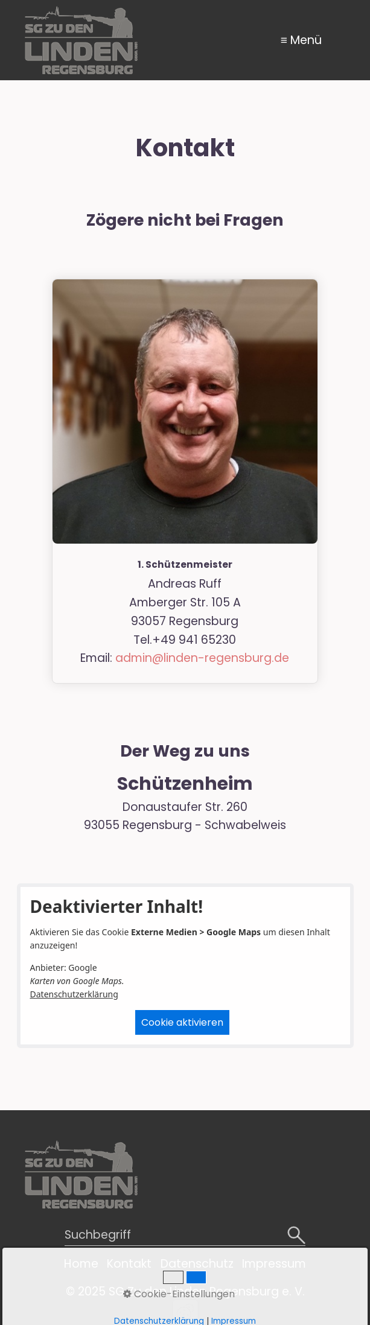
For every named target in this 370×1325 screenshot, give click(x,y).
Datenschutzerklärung (74, 994)
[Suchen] (296, 1236)
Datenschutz (197, 1264)
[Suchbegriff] (185, 1236)
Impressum (274, 1264)
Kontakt (129, 1264)
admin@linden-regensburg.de (202, 658)
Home (81, 1264)
